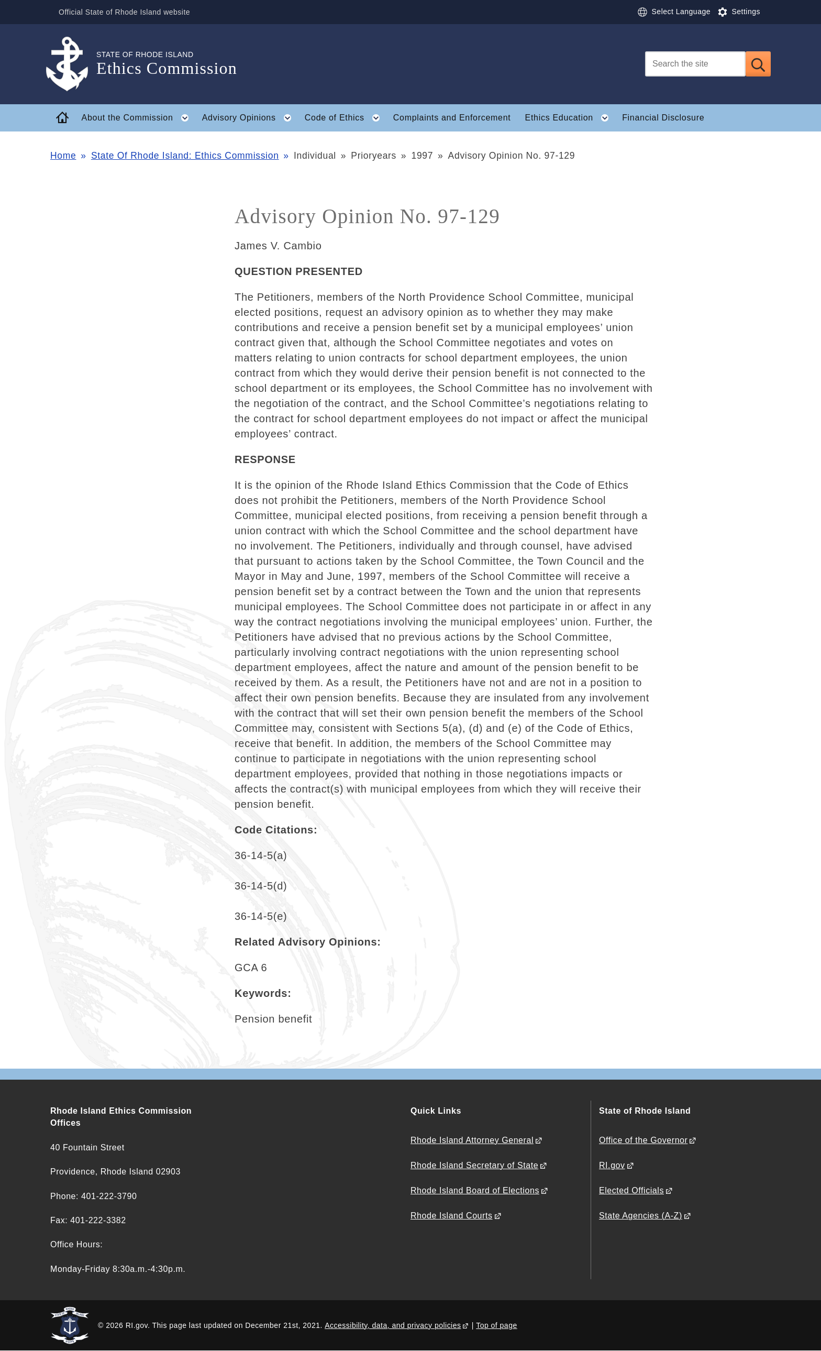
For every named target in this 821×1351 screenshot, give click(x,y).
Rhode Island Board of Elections (474, 1190)
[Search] (695, 63)
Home (63, 155)
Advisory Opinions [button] (249, 117)
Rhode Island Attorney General (472, 1140)
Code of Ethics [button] (345, 117)
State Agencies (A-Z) (640, 1215)
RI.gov (612, 1165)
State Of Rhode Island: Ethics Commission (185, 155)
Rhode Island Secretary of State (474, 1165)
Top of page (496, 1325)
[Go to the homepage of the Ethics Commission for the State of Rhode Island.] (73, 64)
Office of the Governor (643, 1140)
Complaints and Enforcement (452, 117)
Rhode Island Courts (451, 1215)
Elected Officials (631, 1190)
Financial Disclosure (663, 117)
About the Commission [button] (138, 117)
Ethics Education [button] (570, 117)
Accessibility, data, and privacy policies (393, 1325)
